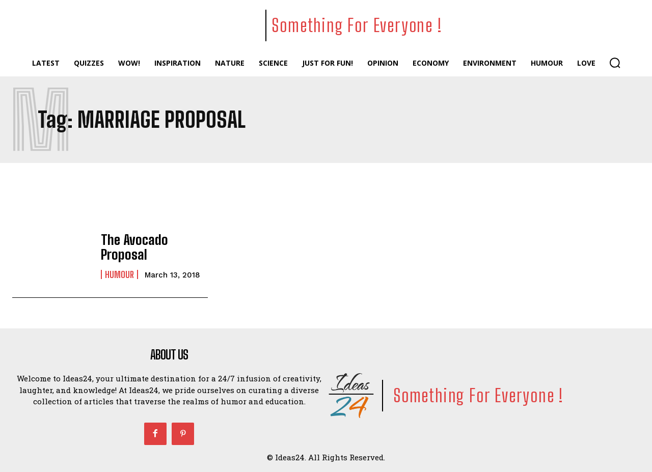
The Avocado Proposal (153, 247)
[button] (615, 62)
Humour (119, 266)
